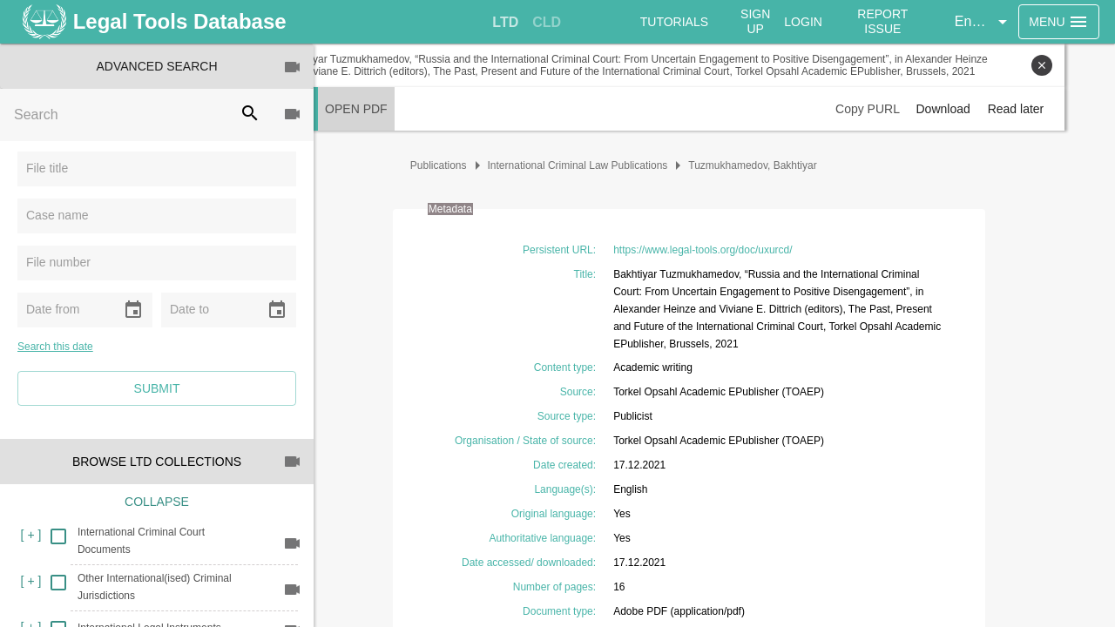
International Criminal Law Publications (603, 165)
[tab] (508, 23)
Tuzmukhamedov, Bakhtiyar (778, 165)
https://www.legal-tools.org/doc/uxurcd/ (728, 250)
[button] (986, 22)
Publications (464, 165)
